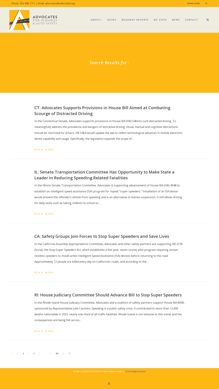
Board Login (193, 3)
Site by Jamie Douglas (135, 371)
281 (57, 353)
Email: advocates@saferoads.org (56, 3)
